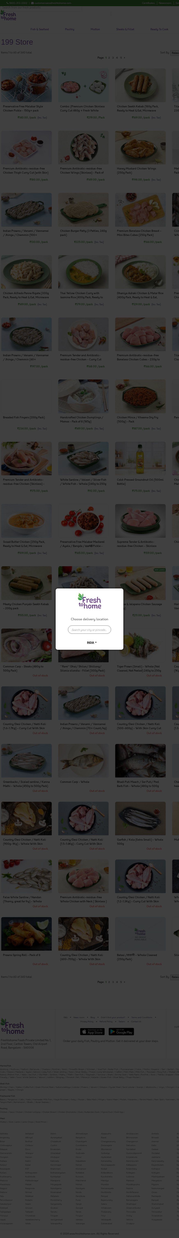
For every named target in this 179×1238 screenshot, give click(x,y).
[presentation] (89, 629)
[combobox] (89, 627)
